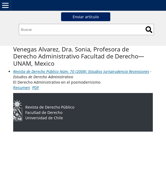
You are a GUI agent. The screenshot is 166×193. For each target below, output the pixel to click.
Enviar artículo (86, 16)
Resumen (21, 87)
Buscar (149, 29)
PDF (35, 87)
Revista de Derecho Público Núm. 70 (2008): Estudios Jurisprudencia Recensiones (81, 71)
